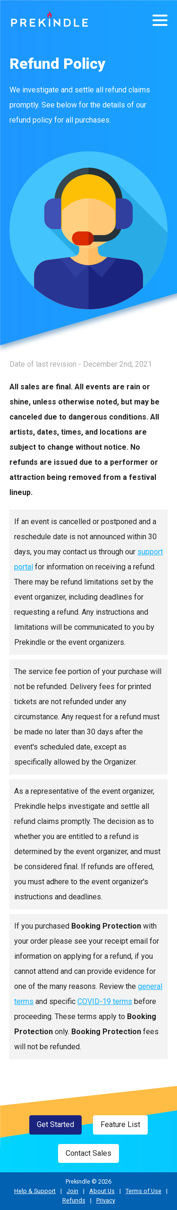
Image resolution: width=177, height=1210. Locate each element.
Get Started (55, 1124)
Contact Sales (88, 1153)
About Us (102, 1190)
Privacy (105, 1200)
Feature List (120, 1124)
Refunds (73, 1200)
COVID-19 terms (104, 1001)
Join (72, 1190)
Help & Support (35, 1190)
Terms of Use (143, 1190)
